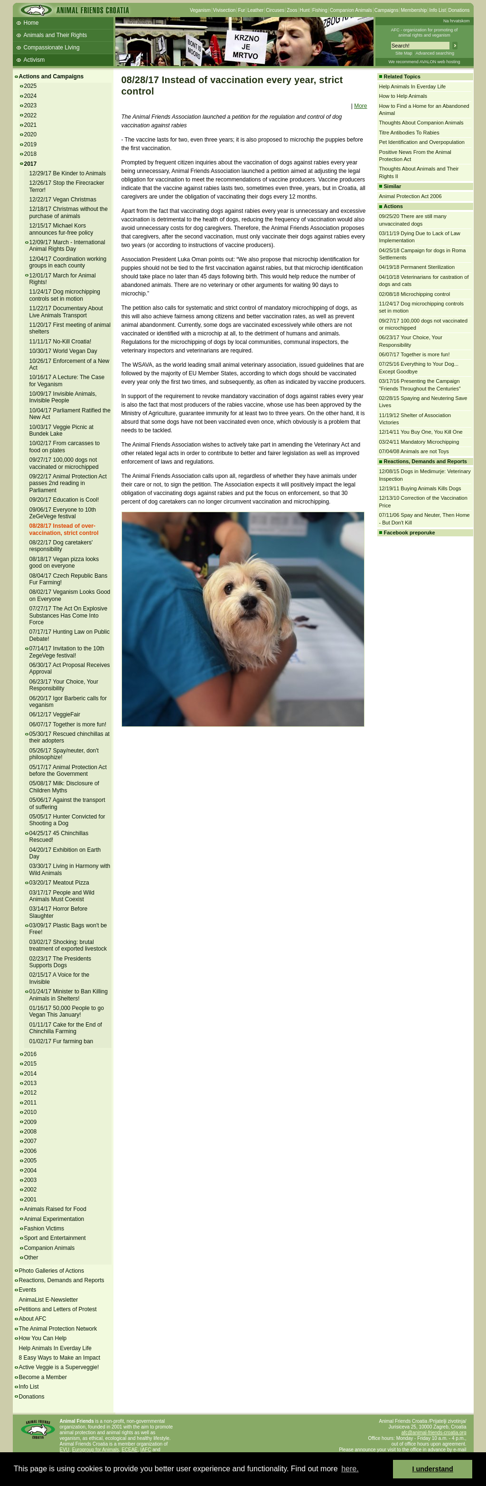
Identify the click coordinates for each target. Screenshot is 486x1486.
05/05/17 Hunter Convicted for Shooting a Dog (67, 820)
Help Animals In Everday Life (55, 1348)
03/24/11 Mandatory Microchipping (419, 442)
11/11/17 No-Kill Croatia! (60, 341)
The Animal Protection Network (58, 1328)
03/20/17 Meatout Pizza (59, 882)
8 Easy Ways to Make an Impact (60, 1357)
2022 (30, 115)
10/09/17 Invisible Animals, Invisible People (63, 397)
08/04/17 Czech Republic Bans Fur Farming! (68, 579)
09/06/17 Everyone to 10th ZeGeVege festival (62, 513)
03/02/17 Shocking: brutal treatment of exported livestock (68, 945)
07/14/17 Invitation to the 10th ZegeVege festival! (66, 651)
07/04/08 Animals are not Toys (414, 451)
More (360, 106)
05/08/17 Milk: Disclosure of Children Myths (64, 786)
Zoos (292, 10)
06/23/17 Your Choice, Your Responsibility (63, 685)
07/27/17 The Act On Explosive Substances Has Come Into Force (68, 615)
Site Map (403, 53)
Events (28, 1289)
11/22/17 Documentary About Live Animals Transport (66, 311)
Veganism (200, 10)
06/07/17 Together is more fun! (68, 724)
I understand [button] (432, 1469)
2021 (30, 125)
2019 (30, 144)
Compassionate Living (52, 47)
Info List (437, 10)
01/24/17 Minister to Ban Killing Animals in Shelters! (68, 994)
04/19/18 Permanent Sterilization (417, 267)
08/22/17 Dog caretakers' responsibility (61, 545)
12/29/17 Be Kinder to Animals (67, 173)
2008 (30, 1131)
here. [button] (349, 1469)
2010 (30, 1112)
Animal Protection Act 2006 (410, 196)
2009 (30, 1122)
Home (31, 22)
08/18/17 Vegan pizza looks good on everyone (64, 562)
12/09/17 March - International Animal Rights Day (67, 245)
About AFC (33, 1318)
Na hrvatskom (456, 21)
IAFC (145, 1449)
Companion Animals (351, 10)
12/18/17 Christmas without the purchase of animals (68, 212)
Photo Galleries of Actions (51, 1270)
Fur (241, 10)
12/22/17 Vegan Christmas (62, 199)
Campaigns (386, 10)
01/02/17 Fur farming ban (61, 1041)
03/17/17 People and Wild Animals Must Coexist (61, 896)
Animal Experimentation (54, 1219)
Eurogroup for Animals (95, 1449)
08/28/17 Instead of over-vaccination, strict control (64, 529)
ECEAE (130, 1449)
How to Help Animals (403, 96)
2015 (30, 1063)
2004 (30, 1170)
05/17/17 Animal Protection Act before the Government (68, 770)
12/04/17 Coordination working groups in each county (68, 262)
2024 (30, 96)
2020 (30, 134)
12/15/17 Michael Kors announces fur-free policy (61, 229)
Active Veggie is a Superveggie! (59, 1367)
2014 (30, 1073)
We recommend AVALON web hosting (424, 61)
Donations (458, 10)
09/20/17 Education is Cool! (64, 499)
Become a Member (43, 1377)
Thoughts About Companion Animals (421, 122)
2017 (30, 164)
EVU (65, 1449)
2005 (30, 1160)
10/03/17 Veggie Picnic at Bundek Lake (61, 430)
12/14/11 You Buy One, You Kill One (421, 432)
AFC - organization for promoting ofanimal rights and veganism (424, 33)
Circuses (275, 10)
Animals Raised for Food (55, 1209)
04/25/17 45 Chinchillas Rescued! (59, 836)
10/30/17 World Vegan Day (63, 351)
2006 (30, 1151)
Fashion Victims (44, 1228)
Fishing (319, 10)
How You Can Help (43, 1338)
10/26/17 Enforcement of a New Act (69, 364)
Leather (255, 10)
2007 (30, 1141)
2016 (30, 1054)
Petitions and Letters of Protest (58, 1309)
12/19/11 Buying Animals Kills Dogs (420, 488)
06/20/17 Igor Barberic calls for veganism (68, 701)
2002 (30, 1189)
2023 (30, 105)
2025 (30, 86)
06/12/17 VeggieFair (54, 714)
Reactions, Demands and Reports (61, 1280)
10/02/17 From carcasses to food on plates (64, 446)
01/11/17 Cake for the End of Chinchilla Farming (65, 1028)
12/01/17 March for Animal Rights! (62, 279)
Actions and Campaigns (51, 76)
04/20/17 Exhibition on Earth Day (65, 853)
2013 (30, 1083)
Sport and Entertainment (55, 1238)
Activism (34, 60)
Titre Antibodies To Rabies (409, 132)
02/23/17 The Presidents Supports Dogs (60, 962)
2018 (30, 154)
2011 (30, 1102)
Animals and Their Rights (55, 35)
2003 (30, 1180)
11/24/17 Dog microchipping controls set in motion (64, 295)
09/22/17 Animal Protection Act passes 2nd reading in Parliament (68, 483)
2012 (30, 1092)
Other (31, 1257)
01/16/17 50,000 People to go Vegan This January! (66, 1011)
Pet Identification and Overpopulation (422, 142)
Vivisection (224, 10)
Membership (414, 10)
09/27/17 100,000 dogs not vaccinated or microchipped (64, 463)
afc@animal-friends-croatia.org (434, 1432)
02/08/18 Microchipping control (414, 294)
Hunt (305, 10)
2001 (30, 1199)
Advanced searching (434, 53)
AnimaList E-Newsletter (48, 1299)
